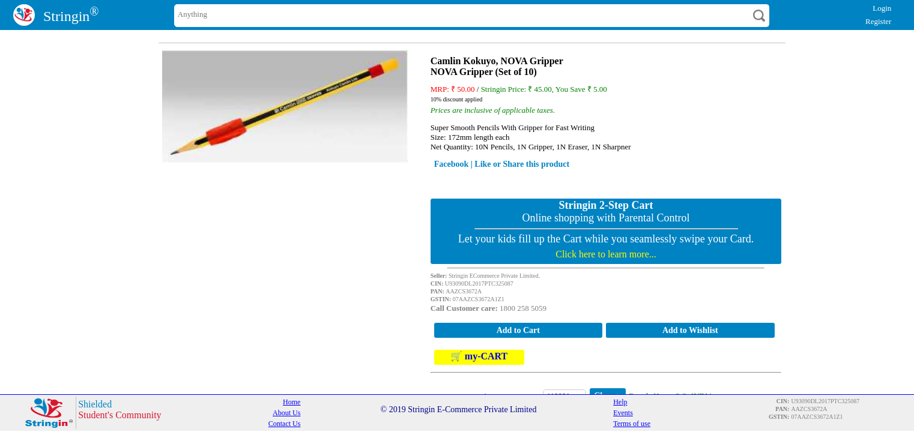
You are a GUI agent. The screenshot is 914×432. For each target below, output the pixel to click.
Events (623, 413)
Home (291, 402)
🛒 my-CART (478, 357)
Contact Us (284, 423)
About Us (286, 413)
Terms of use (631, 423)
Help (620, 402)
